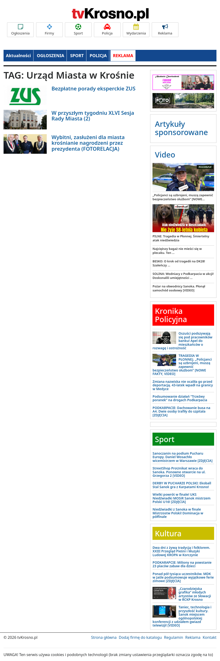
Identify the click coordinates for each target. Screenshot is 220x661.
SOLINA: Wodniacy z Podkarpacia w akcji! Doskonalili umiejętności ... (183, 276)
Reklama (165, 29)
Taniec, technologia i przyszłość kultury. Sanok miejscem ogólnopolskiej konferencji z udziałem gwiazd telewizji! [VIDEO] (181, 616)
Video (165, 154)
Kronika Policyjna (171, 315)
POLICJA (98, 55)
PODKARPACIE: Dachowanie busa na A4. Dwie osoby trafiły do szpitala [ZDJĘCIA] (181, 411)
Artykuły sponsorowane (181, 128)
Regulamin (173, 637)
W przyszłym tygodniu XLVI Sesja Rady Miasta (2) (92, 115)
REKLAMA (123, 55)
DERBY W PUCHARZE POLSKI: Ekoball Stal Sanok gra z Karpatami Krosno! (181, 485)
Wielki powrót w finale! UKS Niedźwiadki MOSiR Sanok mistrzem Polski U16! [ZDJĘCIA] (181, 498)
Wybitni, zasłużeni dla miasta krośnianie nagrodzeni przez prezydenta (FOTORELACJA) (88, 142)
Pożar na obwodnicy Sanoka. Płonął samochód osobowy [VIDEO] (178, 288)
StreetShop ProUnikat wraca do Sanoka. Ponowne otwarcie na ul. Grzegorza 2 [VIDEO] (179, 472)
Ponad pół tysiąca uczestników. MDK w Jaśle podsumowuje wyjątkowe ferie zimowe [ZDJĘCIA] (183, 577)
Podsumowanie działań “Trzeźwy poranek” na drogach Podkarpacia (179, 398)
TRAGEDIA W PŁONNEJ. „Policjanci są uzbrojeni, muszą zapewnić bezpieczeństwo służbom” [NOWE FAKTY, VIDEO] (182, 364)
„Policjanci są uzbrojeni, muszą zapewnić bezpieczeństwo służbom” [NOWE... (182, 197)
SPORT (77, 55)
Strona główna (104, 637)
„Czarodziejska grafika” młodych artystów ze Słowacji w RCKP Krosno (194, 594)
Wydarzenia (136, 29)
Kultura (168, 533)
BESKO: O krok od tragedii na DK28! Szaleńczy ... (178, 263)
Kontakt (209, 637)
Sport (78, 29)
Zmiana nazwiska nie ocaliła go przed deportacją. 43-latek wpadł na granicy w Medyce (182, 385)
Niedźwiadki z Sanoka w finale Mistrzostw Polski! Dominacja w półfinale (177, 513)
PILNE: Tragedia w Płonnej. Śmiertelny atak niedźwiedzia (180, 238)
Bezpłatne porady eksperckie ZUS (93, 88)
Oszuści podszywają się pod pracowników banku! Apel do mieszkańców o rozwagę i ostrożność (182, 340)
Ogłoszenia (20, 29)
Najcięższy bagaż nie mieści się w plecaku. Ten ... (177, 251)
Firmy (49, 29)
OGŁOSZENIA (50, 55)
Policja (107, 29)
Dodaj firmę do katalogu (140, 637)
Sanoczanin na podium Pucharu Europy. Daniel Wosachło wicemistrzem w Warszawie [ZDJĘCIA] (182, 457)
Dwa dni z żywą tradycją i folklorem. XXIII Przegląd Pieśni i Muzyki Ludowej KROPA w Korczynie (181, 551)
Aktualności (18, 55)
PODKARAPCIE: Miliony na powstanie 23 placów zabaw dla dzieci (182, 564)
